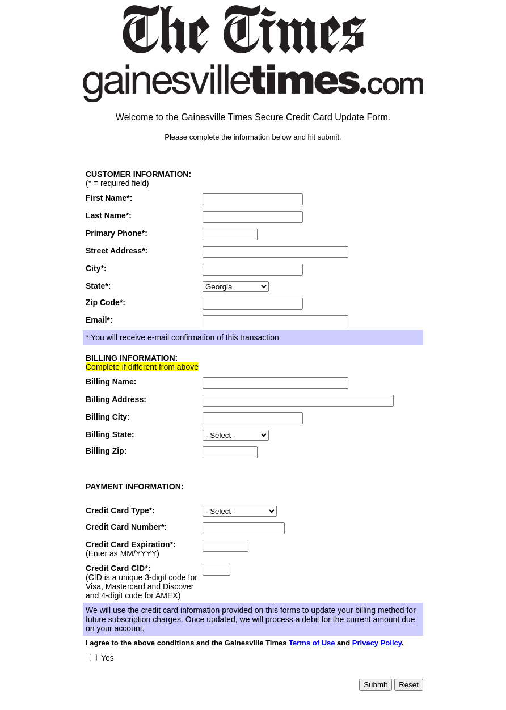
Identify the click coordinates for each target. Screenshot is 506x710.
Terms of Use (312, 643)
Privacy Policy (377, 643)
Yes (107, 657)
